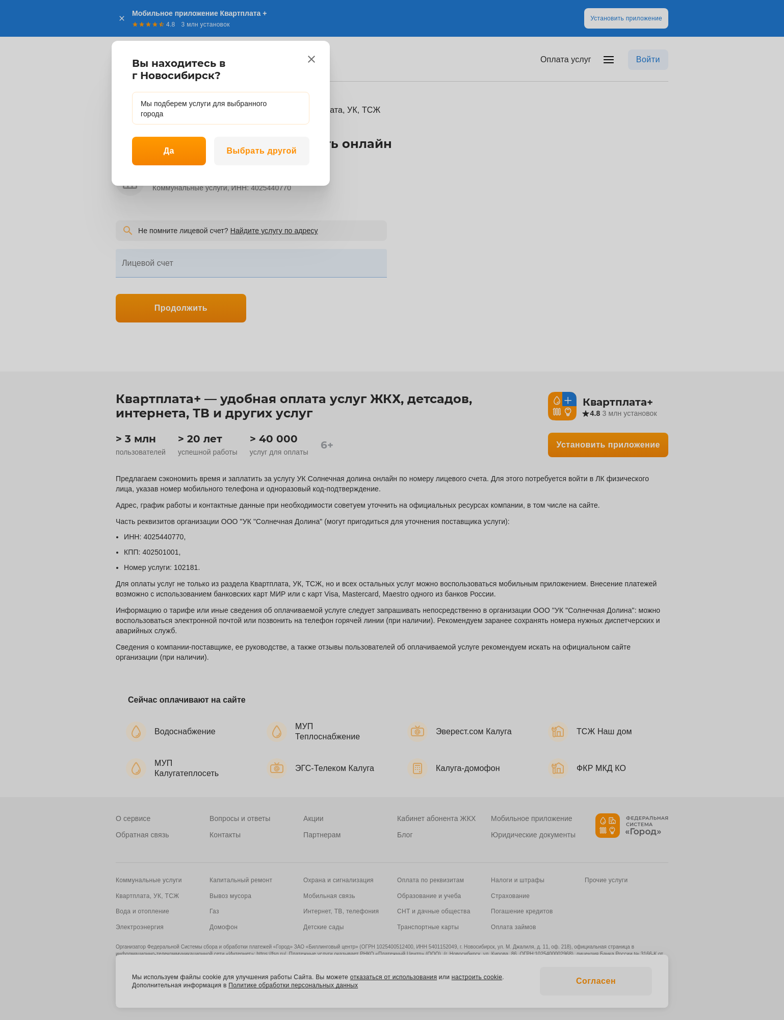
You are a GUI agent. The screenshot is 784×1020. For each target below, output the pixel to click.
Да (169, 150)
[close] (311, 59)
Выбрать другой (261, 150)
